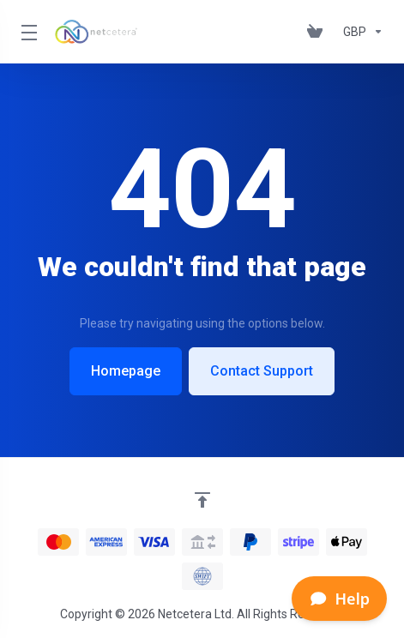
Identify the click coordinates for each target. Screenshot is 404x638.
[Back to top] (202, 500)
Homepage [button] (125, 371)
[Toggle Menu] (27, 31)
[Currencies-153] (359, 31)
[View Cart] (318, 31)
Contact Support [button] (261, 371)
